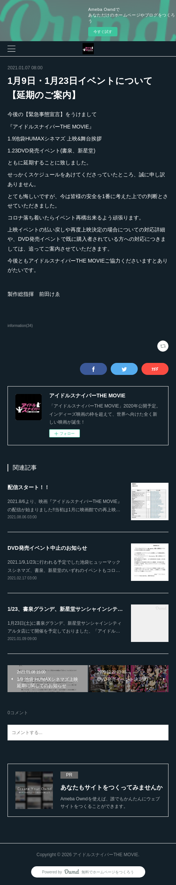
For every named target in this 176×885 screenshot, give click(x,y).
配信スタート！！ (29, 487)
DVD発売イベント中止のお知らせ (47, 548)
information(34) (20, 326)
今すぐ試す (102, 32)
